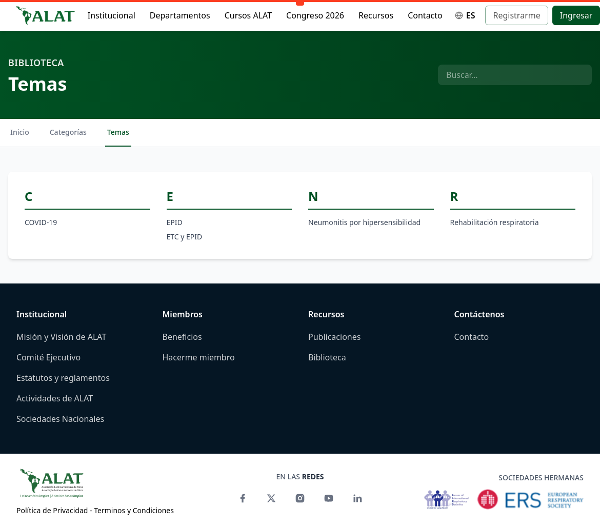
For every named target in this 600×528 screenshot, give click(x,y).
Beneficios (182, 336)
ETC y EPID (185, 236)
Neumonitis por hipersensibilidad (364, 222)
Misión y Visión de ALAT (61, 336)
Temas (118, 132)
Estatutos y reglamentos (63, 377)
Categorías (68, 132)
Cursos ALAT (248, 15)
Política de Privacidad (52, 510)
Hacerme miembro (199, 357)
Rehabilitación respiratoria (494, 222)
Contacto (425, 15)
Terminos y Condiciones (134, 510)
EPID (175, 222)
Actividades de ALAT (54, 398)
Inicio (19, 132)
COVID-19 (41, 222)
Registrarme (516, 15)
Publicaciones (334, 336)
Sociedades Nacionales (60, 418)
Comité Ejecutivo (48, 357)
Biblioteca (36, 62)
